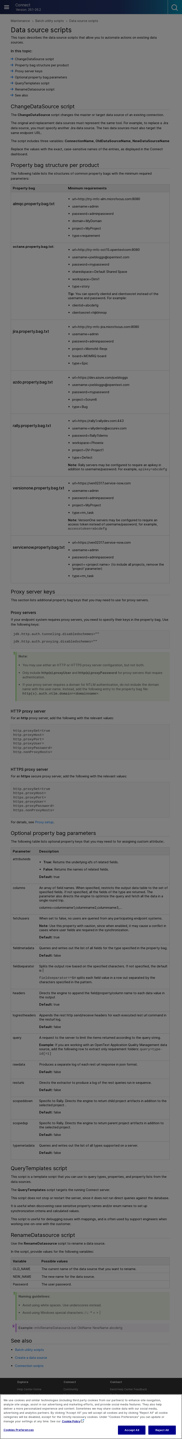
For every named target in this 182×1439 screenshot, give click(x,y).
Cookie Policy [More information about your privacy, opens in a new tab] (71, 1423)
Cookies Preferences (19, 1432)
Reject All (162, 1432)
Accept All (132, 1432)
